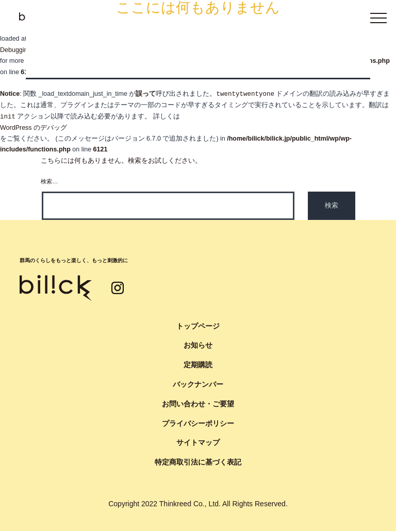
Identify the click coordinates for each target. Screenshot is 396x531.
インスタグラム (117, 288)
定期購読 (198, 365)
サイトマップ (198, 442)
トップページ (198, 326)
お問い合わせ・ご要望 (198, 404)
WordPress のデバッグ (33, 127)
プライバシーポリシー (198, 423)
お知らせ (198, 345)
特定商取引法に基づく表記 (198, 462)
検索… (49, 181)
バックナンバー (198, 384)
